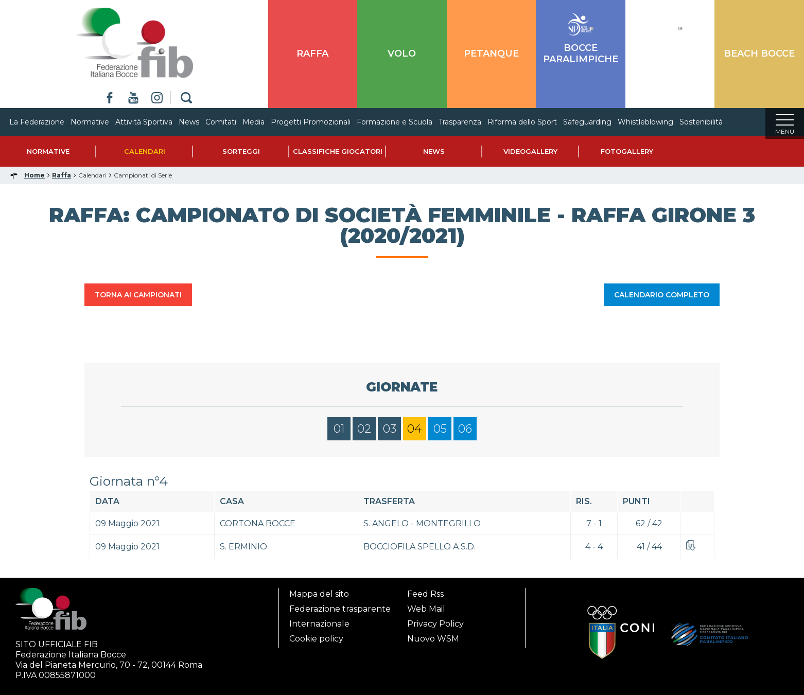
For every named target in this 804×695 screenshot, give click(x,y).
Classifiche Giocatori (337, 154)
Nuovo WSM (433, 639)
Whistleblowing (656, 122)
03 (389, 432)
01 (339, 432)
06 (465, 432)
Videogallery (530, 154)
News (199, 122)
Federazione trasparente (340, 609)
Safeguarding (597, 122)
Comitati (231, 122)
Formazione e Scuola (405, 122)
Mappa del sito (319, 594)
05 (440, 432)
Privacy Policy (435, 624)
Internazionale (319, 624)
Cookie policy (316, 639)
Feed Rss (425, 594)
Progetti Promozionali (321, 122)
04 (414, 432)
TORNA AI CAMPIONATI (138, 297)
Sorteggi (241, 154)
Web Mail (426, 609)
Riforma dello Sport (532, 122)
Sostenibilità (711, 122)
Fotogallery (627, 154)
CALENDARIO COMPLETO (661, 297)
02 (364, 432)
